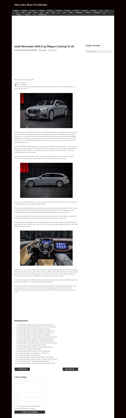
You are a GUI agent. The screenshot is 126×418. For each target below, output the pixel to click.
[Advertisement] (63, 29)
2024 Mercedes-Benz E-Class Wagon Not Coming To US (34, 361)
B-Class (32, 10)
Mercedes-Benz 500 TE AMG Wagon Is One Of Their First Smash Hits (37, 343)
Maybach (97, 12)
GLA (29, 12)
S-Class (58, 10)
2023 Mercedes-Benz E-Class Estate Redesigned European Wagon (37, 363)
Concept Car (42, 14)
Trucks (27, 14)
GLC (41, 12)
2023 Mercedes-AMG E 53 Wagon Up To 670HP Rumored (34, 351)
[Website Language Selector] (98, 51)
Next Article (70, 369)
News (16, 10)
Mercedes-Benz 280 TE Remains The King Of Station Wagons (35, 347)
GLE (47, 12)
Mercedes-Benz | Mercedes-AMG (26, 50)
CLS (17, 12)
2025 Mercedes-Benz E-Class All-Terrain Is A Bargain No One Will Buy (37, 359)
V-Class (76, 10)
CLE (106, 10)
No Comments (52, 50)
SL (58, 12)
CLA (100, 10)
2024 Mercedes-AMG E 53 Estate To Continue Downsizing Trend (36, 339)
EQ (104, 12)
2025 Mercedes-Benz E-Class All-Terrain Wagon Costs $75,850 (35, 357)
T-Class (93, 10)
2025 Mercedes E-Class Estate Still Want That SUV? (32, 345)
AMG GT (88, 12)
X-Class (84, 10)
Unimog (18, 14)
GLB (35, 12)
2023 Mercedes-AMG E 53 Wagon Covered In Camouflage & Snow (36, 331)
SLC (64, 12)
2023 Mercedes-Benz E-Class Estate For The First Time (33, 353)
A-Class (24, 10)
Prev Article (22, 369)
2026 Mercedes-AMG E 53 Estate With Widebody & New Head (35, 333)
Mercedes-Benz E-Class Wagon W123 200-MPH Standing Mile (35, 341)
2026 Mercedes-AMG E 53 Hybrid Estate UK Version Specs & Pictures (37, 337)
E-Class (50, 10)
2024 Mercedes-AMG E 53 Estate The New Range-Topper (34, 329)
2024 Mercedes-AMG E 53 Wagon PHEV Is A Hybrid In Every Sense (37, 327)
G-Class (67, 10)
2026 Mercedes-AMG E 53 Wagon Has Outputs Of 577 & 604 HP (36, 325)
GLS (53, 12)
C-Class (41, 10)
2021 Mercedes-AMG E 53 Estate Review (29, 355)
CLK (23, 12)
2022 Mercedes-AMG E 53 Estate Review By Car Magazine (34, 335)
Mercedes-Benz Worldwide (30, 4)
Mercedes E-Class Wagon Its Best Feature (29, 349)
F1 (34, 14)
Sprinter (79, 12)
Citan (71, 12)
